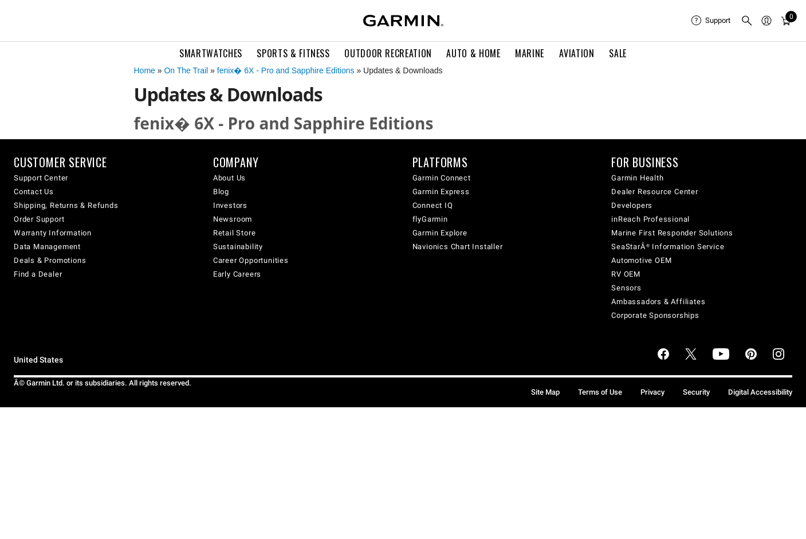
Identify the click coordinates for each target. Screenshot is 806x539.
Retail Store (234, 233)
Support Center (41, 178)
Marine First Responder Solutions (672, 233)
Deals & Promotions (50, 260)
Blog (221, 191)
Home (144, 70)
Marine (529, 53)
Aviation (577, 53)
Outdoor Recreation (388, 53)
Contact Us (34, 191)
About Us (229, 178)
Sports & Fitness (293, 53)
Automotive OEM (641, 260)
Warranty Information (53, 233)
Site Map (545, 392)
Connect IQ (432, 205)
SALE (618, 53)
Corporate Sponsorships (655, 315)
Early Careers (237, 274)
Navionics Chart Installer (457, 246)
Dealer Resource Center (654, 191)
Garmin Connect (441, 178)
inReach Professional (650, 219)
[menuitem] (711, 20)
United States (38, 360)
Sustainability (238, 246)
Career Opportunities (251, 260)
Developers (631, 205)
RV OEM (625, 274)
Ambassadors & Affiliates (658, 301)
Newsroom (232, 219)
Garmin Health (637, 178)
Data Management (47, 246)
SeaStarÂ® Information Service (667, 246)
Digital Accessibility (760, 392)
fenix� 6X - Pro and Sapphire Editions (286, 70)
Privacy (652, 392)
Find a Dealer (38, 274)
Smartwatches (210, 53)
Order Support (39, 219)
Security (696, 392)
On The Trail (186, 70)
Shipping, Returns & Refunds (66, 205)
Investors (230, 205)
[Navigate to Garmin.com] (403, 20)
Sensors (626, 288)
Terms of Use (600, 392)
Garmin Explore (439, 233)
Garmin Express (441, 191)
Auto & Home (473, 53)
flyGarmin (430, 219)
